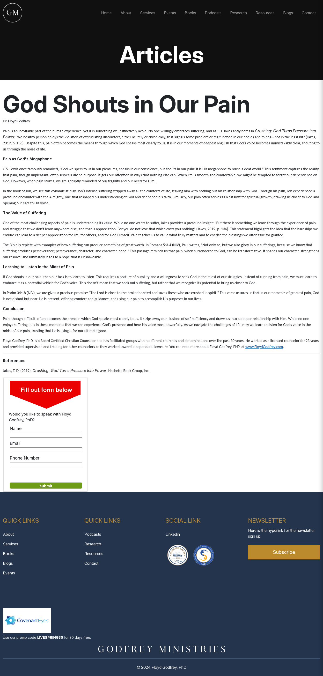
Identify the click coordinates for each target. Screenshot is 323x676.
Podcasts (213, 12)
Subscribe (284, 552)
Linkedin (173, 534)
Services (147, 12)
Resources (265, 12)
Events (170, 12)
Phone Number (24, 458)
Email (15, 443)
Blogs (288, 12)
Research (238, 12)
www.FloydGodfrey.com (264, 346)
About (125, 12)
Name (16, 428)
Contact (309, 12)
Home (106, 12)
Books (190, 12)
